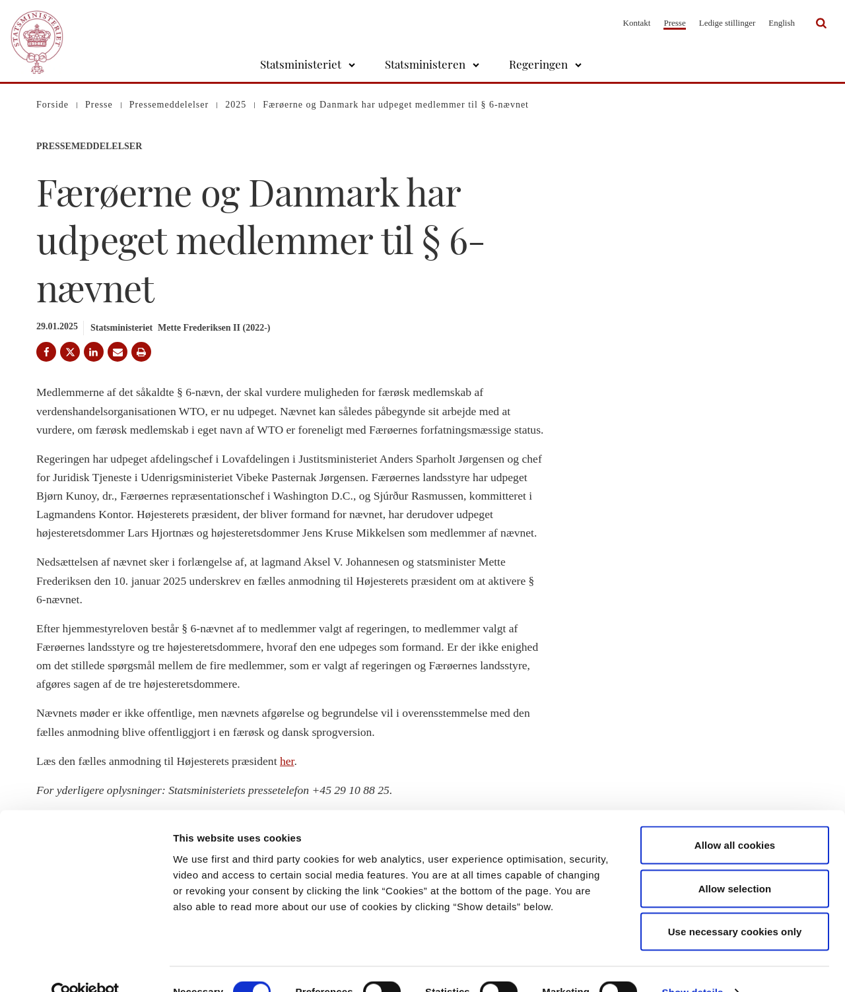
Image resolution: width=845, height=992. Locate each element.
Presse (674, 23)
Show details (693, 966)
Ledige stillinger (727, 23)
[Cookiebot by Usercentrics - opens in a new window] (85, 966)
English (781, 23)
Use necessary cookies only (735, 905)
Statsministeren (425, 64)
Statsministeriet (300, 64)
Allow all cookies (735, 818)
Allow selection (735, 862)
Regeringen (538, 64)
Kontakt (637, 23)
